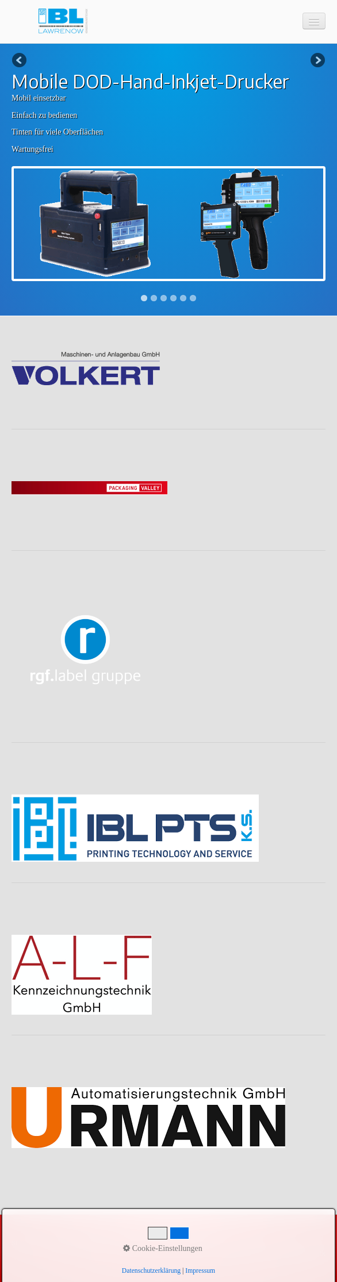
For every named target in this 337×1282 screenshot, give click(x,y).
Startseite (25, 1243)
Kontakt (58, 1243)
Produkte (131, 1243)
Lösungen (195, 1243)
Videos (163, 1243)
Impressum (94, 1243)
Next (316, 61)
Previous (20, 61)
